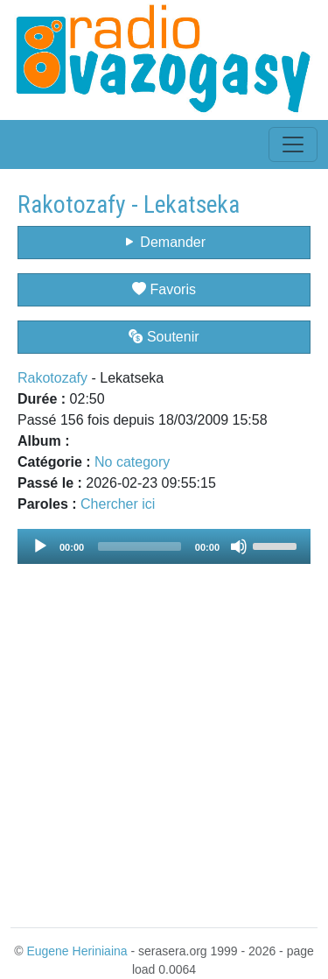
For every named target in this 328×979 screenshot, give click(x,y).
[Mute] (239, 546)
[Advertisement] (164, 735)
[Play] (40, 546)
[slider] (139, 546)
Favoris (164, 289)
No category (132, 461)
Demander (164, 242)
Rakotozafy (52, 377)
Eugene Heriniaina (76, 951)
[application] (164, 546)
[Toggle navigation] (293, 144)
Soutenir (164, 336)
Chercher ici (117, 504)
